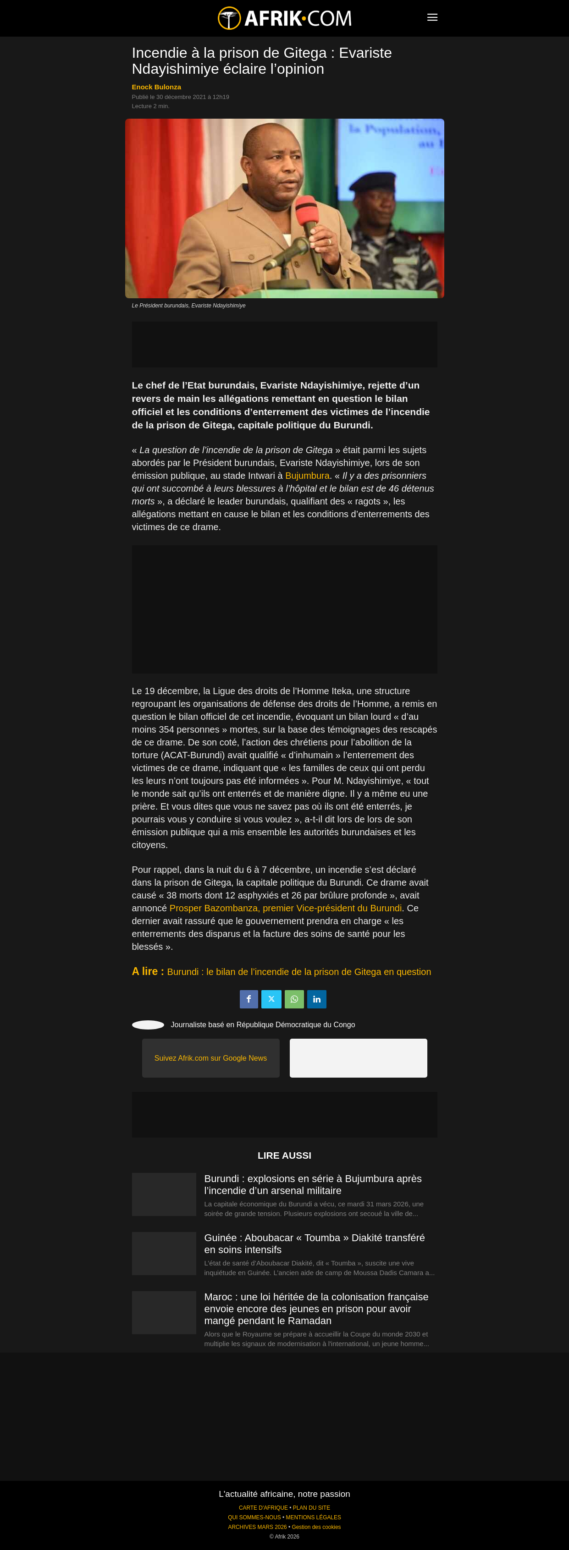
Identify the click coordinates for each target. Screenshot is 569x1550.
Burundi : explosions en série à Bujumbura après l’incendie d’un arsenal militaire (313, 1184)
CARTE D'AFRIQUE (263, 1508)
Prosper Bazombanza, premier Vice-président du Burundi (286, 908)
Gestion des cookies (316, 1527)
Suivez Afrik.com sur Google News (211, 1058)
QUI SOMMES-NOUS (254, 1517)
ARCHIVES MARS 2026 (257, 1527)
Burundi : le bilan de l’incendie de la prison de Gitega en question (299, 972)
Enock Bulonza (157, 87)
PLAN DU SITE (311, 1508)
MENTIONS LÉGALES (313, 1517)
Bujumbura (307, 476)
